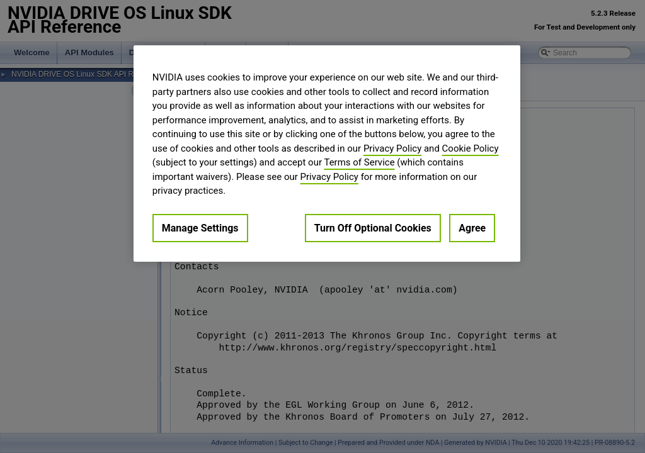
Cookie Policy (470, 148)
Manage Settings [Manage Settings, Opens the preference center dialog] (200, 228)
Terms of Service (359, 162)
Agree (472, 228)
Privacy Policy (392, 148)
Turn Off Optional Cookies (372, 228)
